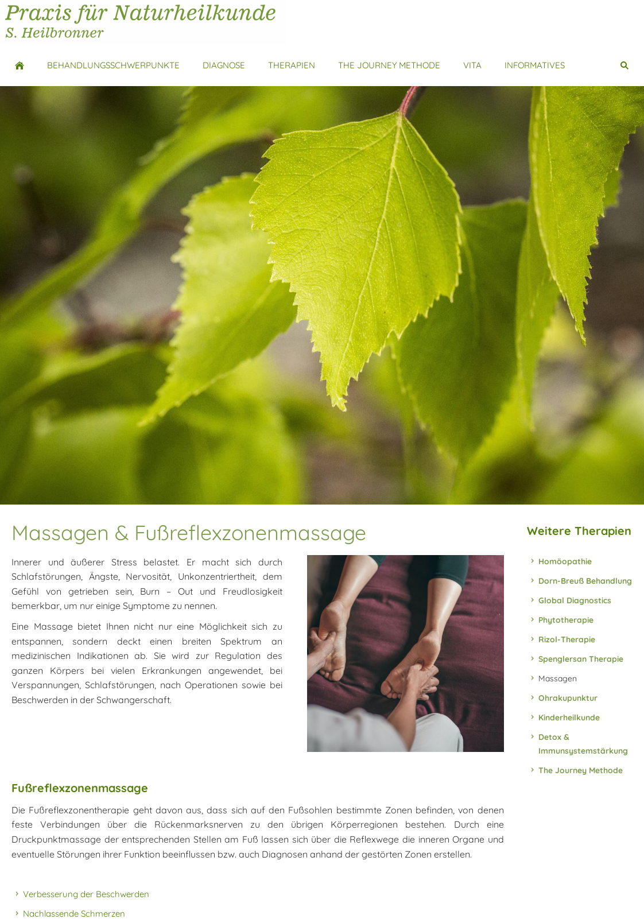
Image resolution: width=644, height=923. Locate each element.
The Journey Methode (580, 770)
